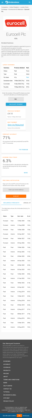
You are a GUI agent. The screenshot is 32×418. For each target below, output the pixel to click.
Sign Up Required (16, 125)
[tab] (11, 203)
